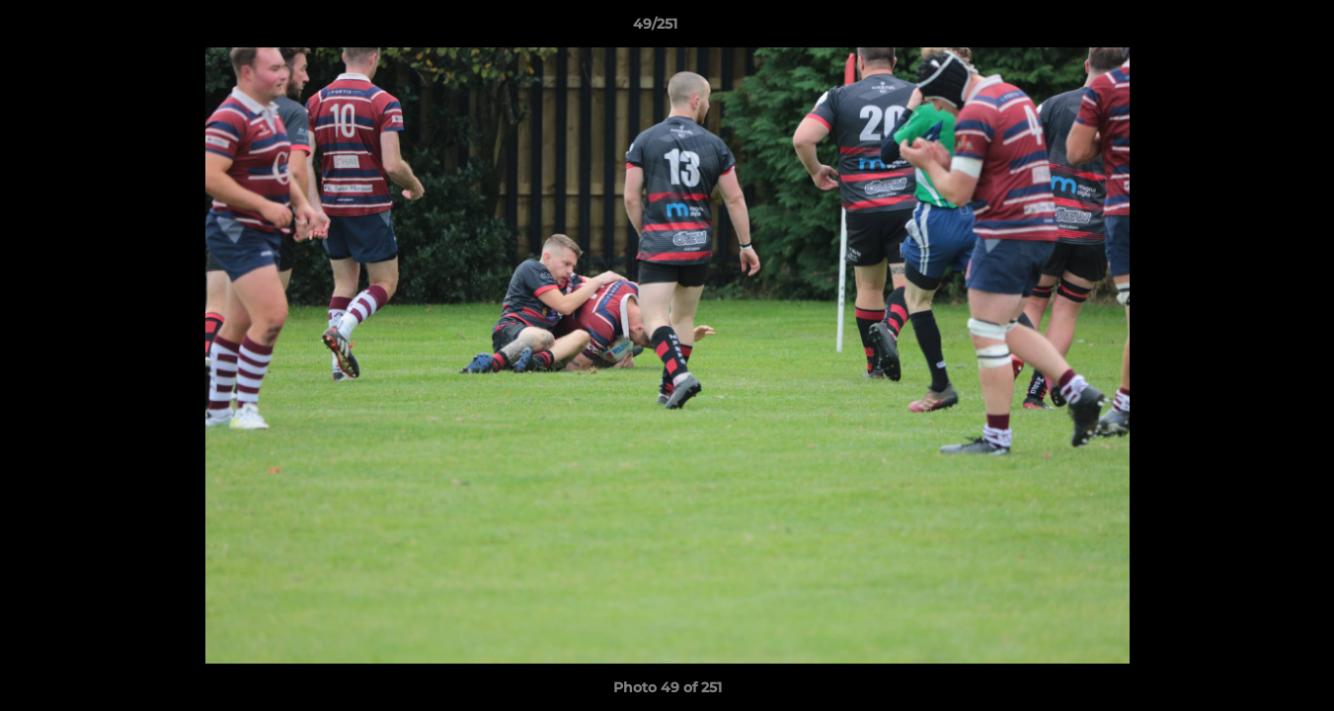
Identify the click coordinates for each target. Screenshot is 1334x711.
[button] (1251, 29)
